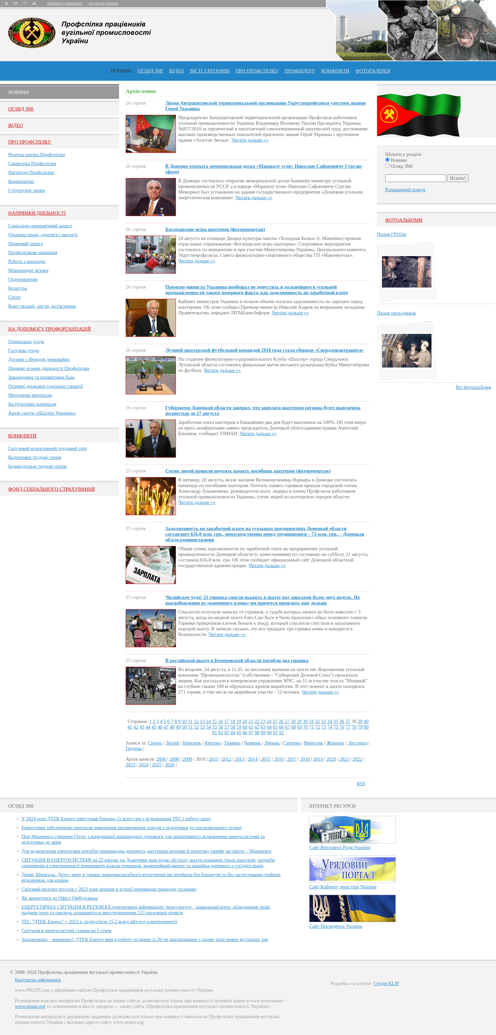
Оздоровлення (23, 279)
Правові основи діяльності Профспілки (48, 368)
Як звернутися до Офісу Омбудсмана (59, 898)
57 (227, 727)
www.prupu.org (30, 1006)
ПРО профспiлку (256, 70)
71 (311, 727)
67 (287, 727)
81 (214, 732)
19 (238, 721)
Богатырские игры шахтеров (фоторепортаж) (215, 229)
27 (287, 721)
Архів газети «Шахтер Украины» (42, 413)
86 (245, 732)
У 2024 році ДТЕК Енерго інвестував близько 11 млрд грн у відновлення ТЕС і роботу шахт (116, 818)
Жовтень (336, 742)
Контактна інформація (38, 979)
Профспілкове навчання (32, 252)
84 (232, 732)
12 (196, 721)
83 (227, 732)
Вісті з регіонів (209, 70)
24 (269, 721)
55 (214, 727)
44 (147, 727)
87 (251, 732)
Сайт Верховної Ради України (339, 847)
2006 (161, 759)
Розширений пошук (405, 189)
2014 (252, 759)
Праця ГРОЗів (391, 234)
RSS (361, 783)
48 (172, 727)
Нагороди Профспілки (31, 172)
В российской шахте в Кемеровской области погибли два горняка (237, 660)
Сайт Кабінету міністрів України (343, 886)
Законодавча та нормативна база (41, 377)
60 (245, 727)
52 (196, 727)
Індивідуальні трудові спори (37, 466)
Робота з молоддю (26, 261)
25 (274, 721)
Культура (17, 288)
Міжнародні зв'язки (28, 270)
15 (214, 721)
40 (365, 721)
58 (232, 727)
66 (281, 727)
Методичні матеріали (30, 395)
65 (275, 727)
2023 (130, 764)
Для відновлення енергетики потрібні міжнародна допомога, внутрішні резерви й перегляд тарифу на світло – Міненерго (146, 851)
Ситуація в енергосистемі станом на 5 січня (66, 930)
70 (305, 727)
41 (129, 727)
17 (226, 721)
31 (311, 721)
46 (160, 727)
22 (256, 721)
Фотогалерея (372, 70)
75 (335, 727)
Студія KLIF (386, 983)
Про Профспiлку (29, 142)
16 (220, 721)
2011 (213, 759)
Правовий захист (25, 243)
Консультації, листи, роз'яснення (41, 306)
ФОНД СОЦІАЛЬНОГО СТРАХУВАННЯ (51, 489)
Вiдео (15, 125)
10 (184, 721)
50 (184, 727)
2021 (344, 759)
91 (275, 732)
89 (263, 732)
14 (208, 721)
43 (142, 727)
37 (347, 721)
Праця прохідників (396, 313)
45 (154, 727)
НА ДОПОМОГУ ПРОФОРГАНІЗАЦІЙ (49, 329)
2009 (187, 759)
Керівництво (21, 181)
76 (342, 727)
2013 (239, 759)
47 (166, 727)
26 (281, 721)
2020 (331, 759)
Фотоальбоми (403, 220)
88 (257, 732)
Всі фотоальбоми (473, 387)
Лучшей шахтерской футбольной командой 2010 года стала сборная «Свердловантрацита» (264, 350)
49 (178, 727)
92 (281, 732)
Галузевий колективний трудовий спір (47, 448)
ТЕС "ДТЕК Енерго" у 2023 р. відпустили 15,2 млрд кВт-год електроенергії (99, 921)
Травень (232, 742)
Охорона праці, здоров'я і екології (43, 234)
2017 (292, 759)
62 (257, 727)
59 (238, 727)
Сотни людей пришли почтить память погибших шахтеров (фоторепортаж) (248, 470)
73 (323, 727)
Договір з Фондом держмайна (38, 359)
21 (250, 721)
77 (348, 727)
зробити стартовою (64, 3)
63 (263, 727)
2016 (279, 759)
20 (244, 721)
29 (299, 721)
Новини (121, 70)
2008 (174, 759)
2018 (305, 759)
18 (232, 721)
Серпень (292, 742)
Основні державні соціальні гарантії (45, 386)
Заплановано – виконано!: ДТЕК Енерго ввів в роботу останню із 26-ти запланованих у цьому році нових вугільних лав (144, 939)
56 (220, 727)
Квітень (213, 742)
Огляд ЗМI (21, 109)
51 (190, 727)
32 (317, 721)
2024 (143, 764)
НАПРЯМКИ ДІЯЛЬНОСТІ (37, 213)
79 (360, 727)
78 (353, 727)
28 (293, 721)
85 (238, 732)
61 (251, 727)
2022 (357, 759)
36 (341, 721)
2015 (265, 759)
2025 (156, 764)
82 (220, 732)
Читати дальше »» (250, 140)
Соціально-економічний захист (40, 225)
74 (329, 727)
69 (299, 727)
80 (366, 727)
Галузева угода (23, 350)
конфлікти (335, 70)
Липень (272, 742)
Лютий (172, 742)
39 (359, 721)
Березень (192, 742)
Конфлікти (22, 435)
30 (305, 721)
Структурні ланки (26, 190)
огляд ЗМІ (150, 70)
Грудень (134, 748)
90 (269, 732)
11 (190, 721)
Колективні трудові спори (34, 457)
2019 (318, 759)
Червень (252, 742)
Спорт (14, 297)
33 (323, 721)
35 (335, 721)
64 (269, 727)
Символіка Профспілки (32, 163)
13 (202, 721)
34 (329, 721)
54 (208, 727)
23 (263, 721)
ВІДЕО (176, 70)
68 (293, 727)
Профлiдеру (299, 70)
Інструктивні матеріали (32, 404)
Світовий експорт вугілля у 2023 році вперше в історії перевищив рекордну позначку (109, 889)
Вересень (313, 742)
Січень (155, 742)
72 (317, 727)
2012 (226, 759)
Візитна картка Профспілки (36, 154)
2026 (170, 764)
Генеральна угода (26, 341)
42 (136, 727)
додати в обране (103, 3)
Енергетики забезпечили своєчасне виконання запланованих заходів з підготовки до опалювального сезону (131, 827)
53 (202, 727)
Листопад (358, 742)
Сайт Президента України (335, 926)
